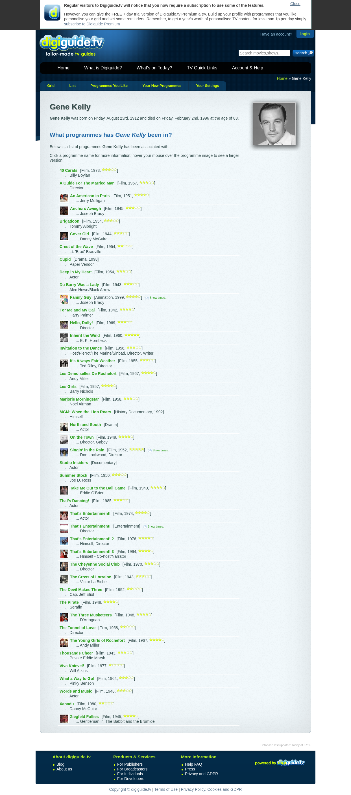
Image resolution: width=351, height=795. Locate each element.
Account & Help (247, 67)
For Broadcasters (132, 769)
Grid (50, 86)
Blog (60, 764)
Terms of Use (166, 789)
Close (295, 3)
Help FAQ (193, 764)
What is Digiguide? (103, 67)
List (72, 86)
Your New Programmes (161, 86)
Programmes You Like (109, 86)
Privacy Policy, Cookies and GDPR (211, 789)
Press (190, 769)
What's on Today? (154, 67)
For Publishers (130, 764)
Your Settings (207, 86)
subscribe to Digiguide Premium (92, 24)
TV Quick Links (202, 67)
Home (64, 67)
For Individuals (130, 774)
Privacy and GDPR (201, 774)
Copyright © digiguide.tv (130, 789)
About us (64, 769)
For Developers (130, 778)
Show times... (156, 297)
